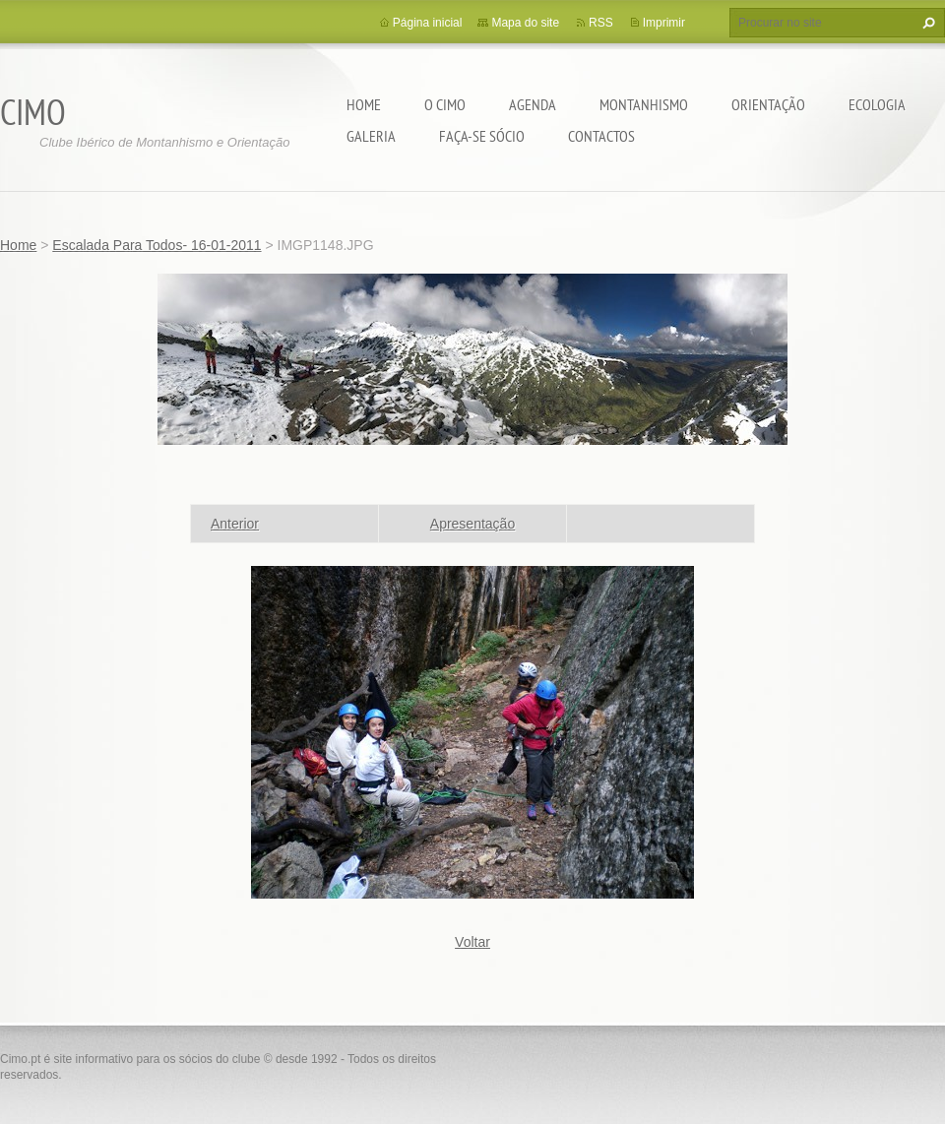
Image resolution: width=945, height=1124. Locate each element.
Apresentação (472, 523)
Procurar (926, 22)
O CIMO (445, 104)
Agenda (532, 104)
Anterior (235, 523)
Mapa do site (525, 23)
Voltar (472, 942)
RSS (601, 23)
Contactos (601, 136)
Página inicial (428, 23)
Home (363, 104)
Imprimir (664, 23)
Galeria (371, 136)
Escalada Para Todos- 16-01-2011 (156, 245)
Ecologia (877, 104)
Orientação (768, 104)
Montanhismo (643, 104)
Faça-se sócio (482, 136)
